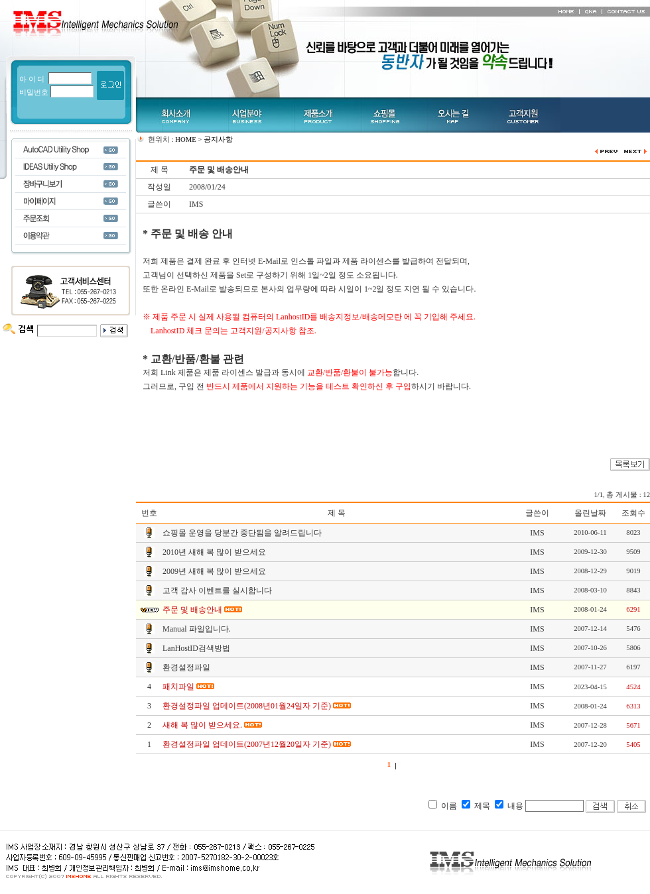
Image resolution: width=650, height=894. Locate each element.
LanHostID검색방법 (196, 648)
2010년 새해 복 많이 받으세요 (214, 552)
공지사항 (218, 139)
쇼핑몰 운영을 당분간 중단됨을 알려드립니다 (242, 532)
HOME (185, 139)
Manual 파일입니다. (196, 629)
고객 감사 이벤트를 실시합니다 (217, 590)
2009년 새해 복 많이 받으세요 (214, 571)
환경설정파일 (186, 667)
